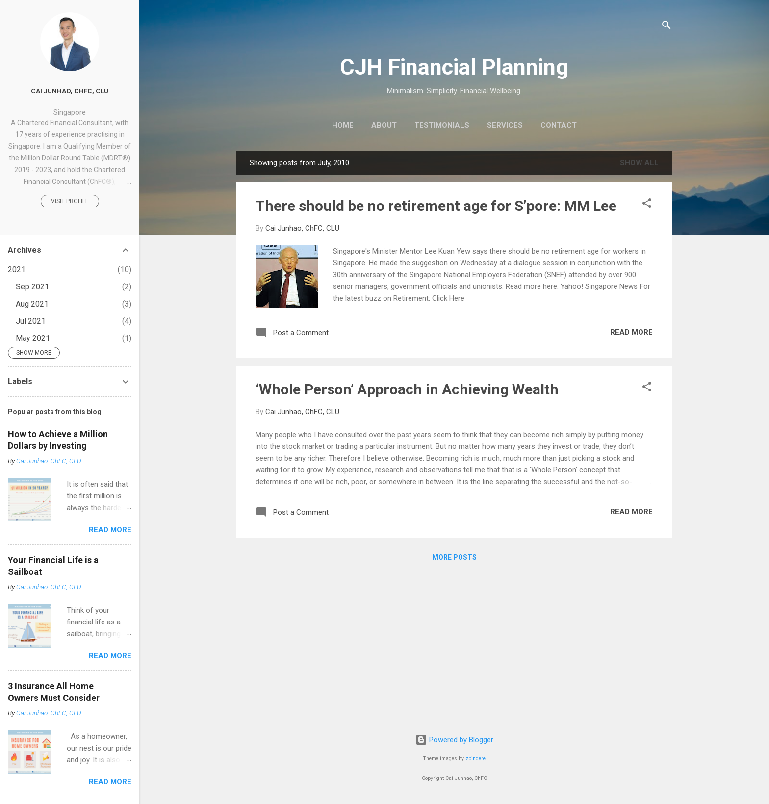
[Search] (666, 27)
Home (343, 125)
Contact (558, 125)
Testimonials (441, 125)
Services (505, 125)
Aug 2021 (32, 304)
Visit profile (70, 201)
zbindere (475, 758)
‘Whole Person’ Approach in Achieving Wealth (407, 389)
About (384, 125)
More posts (454, 557)
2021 (17, 269)
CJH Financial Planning (454, 67)
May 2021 (33, 338)
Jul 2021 (31, 321)
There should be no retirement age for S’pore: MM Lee (436, 205)
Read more (631, 332)
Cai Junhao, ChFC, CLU (69, 91)
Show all (639, 162)
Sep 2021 (32, 286)
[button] (647, 204)
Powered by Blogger (454, 739)
